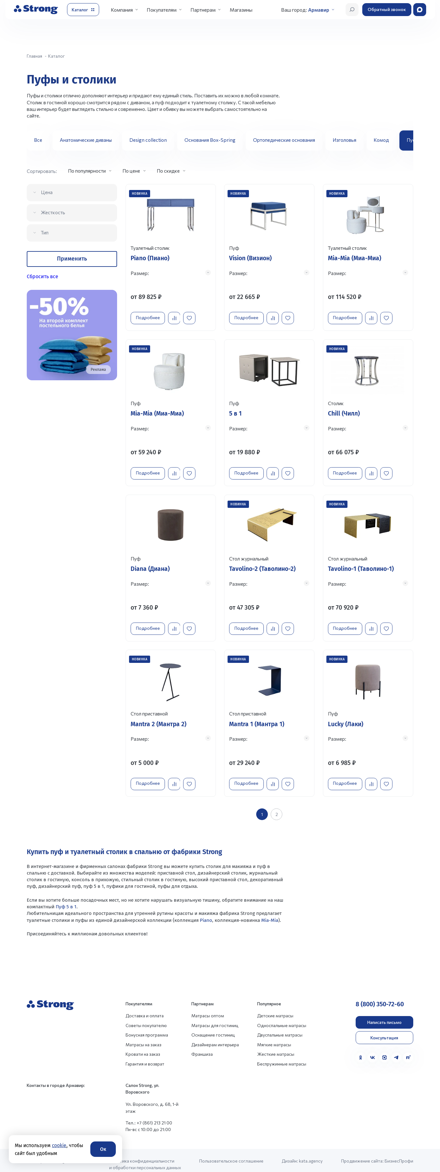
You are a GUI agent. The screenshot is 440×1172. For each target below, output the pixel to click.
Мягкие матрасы (274, 1037)
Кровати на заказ (143, 1046)
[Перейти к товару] (171, 256)
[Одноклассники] (360, 1050)
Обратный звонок (387, 9)
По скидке (168, 171)
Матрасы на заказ (143, 1037)
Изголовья (344, 140)
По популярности (87, 171)
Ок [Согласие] (103, 1149)
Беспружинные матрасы (281, 1056)
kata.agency (311, 1153)
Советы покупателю (146, 1017)
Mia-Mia (269, 912)
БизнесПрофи (399, 1153)
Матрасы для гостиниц (214, 1017)
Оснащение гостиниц (213, 1027)
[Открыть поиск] (352, 9)
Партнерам (203, 10)
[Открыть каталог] (83, 9)
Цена (47, 192)
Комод (381, 140)
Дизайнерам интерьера (215, 1037)
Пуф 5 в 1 (65, 899)
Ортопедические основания (284, 140)
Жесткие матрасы (275, 1046)
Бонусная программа (147, 1027)
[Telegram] (396, 1050)
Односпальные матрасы (281, 1017)
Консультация (384, 1030)
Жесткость (53, 212)
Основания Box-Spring (209, 140)
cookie (59, 1145)
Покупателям (162, 10)
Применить (72, 258)
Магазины (241, 10)
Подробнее (149, 315)
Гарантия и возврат (145, 1056)
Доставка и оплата (145, 1008)
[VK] (372, 1050)
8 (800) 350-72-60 (380, 996)
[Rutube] (408, 1050)
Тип (44, 232)
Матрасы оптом (207, 1008)
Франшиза (202, 1046)
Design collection (148, 140)
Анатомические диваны (86, 140)
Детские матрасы (275, 1008)
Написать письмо (384, 1014)
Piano (206, 912)
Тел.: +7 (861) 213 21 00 (149, 1115)
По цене (131, 171)
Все (38, 140)
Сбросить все (42, 276)
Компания (122, 10)
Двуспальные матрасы (279, 1027)
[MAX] (384, 1050)
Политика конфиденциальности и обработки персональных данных (145, 1157)
